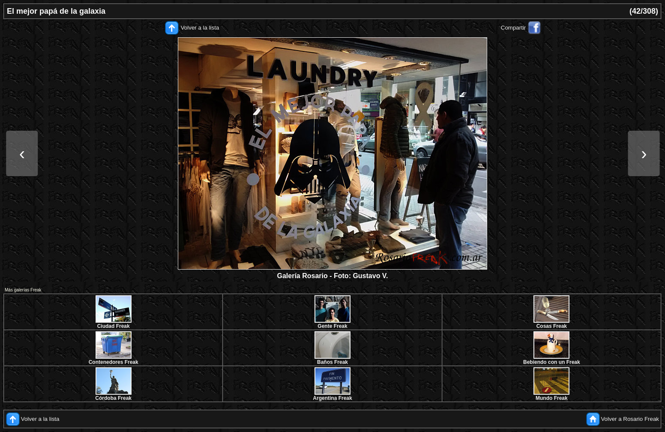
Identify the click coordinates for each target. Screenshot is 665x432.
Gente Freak (332, 326)
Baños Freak (332, 362)
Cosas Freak (551, 326)
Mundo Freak (552, 398)
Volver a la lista (200, 27)
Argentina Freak (332, 398)
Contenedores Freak (113, 362)
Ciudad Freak (113, 326)
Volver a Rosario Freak (630, 419)
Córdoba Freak (113, 398)
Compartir (513, 27)
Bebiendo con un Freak (551, 362)
